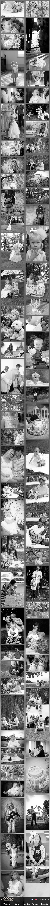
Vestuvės (7, 904)
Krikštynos (16, 904)
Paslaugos (35, 904)
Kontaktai (44, 904)
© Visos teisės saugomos (44, 899)
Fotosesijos (26, 904)
